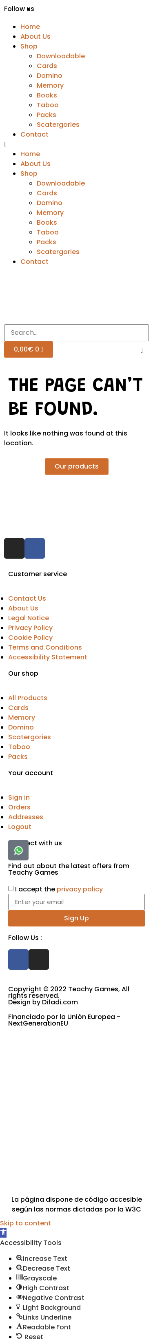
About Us (35, 36)
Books (47, 95)
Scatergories (58, 124)
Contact (34, 134)
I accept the (59, 888)
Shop (29, 46)
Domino (49, 75)
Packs (46, 114)
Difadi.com (60, 1002)
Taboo (48, 105)
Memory (50, 85)
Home (30, 26)
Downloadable (61, 56)
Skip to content (25, 1223)
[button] (76, 144)
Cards (47, 66)
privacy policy (80, 888)
